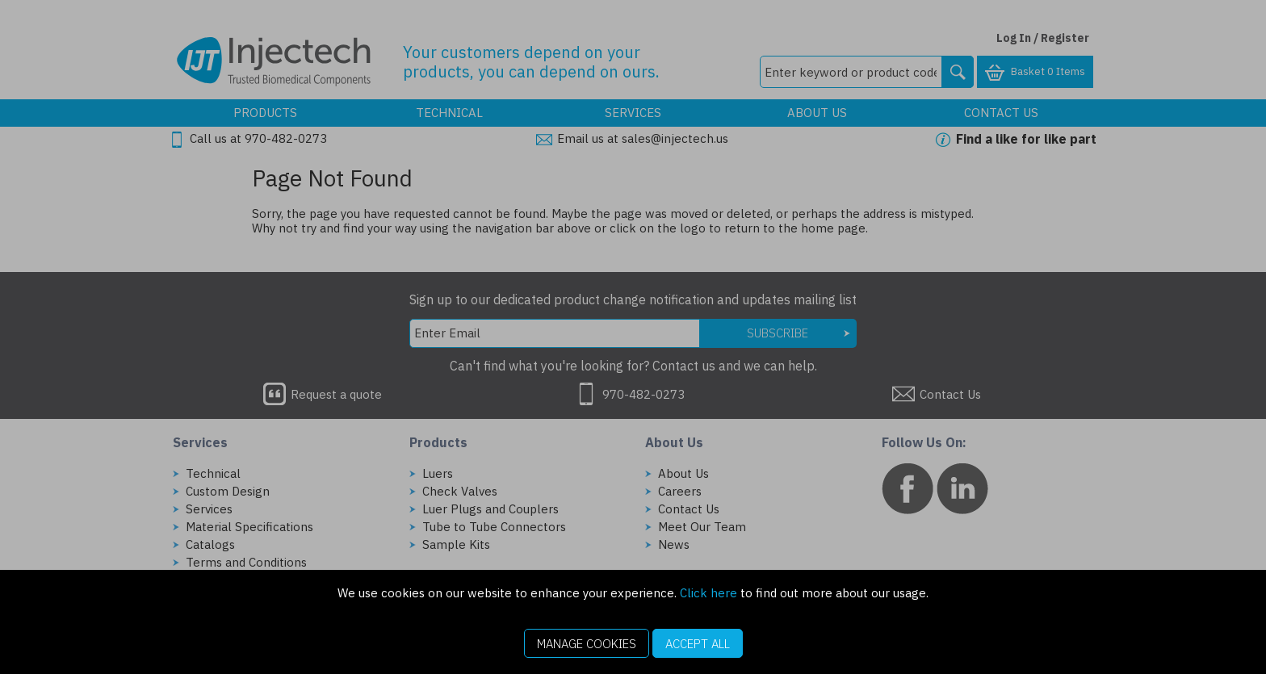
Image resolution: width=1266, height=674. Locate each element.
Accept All (697, 643)
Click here (708, 593)
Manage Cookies (586, 643)
